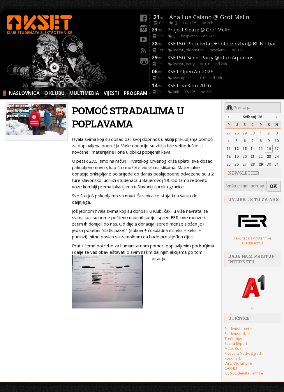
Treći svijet (233, 336)
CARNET (231, 365)
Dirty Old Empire (238, 360)
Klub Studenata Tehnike (244, 370)
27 (229, 132)
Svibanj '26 (252, 115)
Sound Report (236, 340)
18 (229, 155)
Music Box (233, 345)
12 (236, 147)
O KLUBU (54, 93)
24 (277, 155)
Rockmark (233, 355)
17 (277, 147)
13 (245, 147)
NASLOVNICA (24, 93)
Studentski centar (239, 326)
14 (253, 147)
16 (269, 147)
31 (277, 163)
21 (253, 155)
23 (269, 155)
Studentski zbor (237, 331)
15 (261, 147)
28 (236, 132)
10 (277, 139)
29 (245, 132)
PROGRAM (135, 93)
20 (245, 155)
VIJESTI (111, 93)
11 (229, 147)
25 (229, 163)
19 (236, 155)
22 (261, 155)
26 (236, 163)
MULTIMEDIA (84, 93)
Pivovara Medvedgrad (243, 350)
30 (253, 132)
